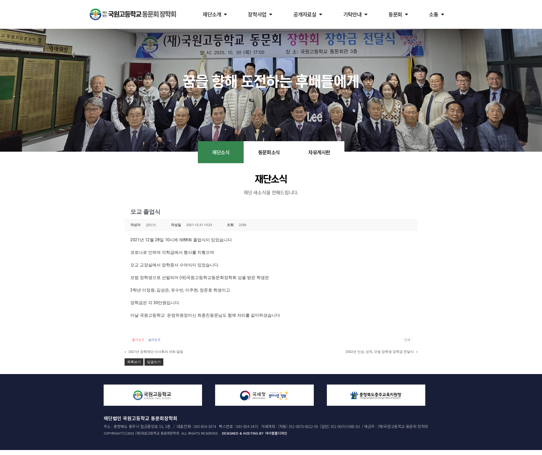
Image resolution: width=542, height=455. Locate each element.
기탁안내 (355, 14)
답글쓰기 (154, 362)
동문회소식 (269, 152)
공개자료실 (307, 14)
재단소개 (215, 14)
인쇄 (407, 340)
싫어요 (154, 340)
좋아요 (138, 340)
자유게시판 (319, 152)
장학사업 (260, 14)
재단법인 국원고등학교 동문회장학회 (140, 418)
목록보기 (134, 362)
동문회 (398, 14)
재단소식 (220, 152)
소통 (436, 14)
